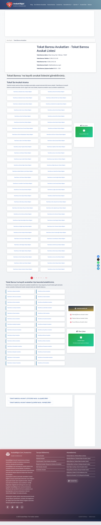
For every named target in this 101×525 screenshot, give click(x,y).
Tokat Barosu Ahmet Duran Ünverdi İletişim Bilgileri (22, 129)
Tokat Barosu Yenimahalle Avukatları (45, 361)
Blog (31, 5)
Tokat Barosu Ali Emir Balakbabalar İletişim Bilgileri (22, 135)
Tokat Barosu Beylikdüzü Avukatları (45, 306)
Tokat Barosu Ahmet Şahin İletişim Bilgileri (56, 123)
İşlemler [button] (75, 5)
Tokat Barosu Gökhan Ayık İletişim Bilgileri (22, 266)
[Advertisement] (49, 23)
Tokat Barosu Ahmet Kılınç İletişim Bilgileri (22, 123)
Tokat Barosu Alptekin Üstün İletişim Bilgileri (56, 148)
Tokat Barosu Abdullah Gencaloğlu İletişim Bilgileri (56, 104)
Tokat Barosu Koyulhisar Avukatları (45, 333)
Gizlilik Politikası (83, 520)
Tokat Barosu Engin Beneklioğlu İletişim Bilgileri (22, 223)
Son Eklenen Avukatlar (40, 5)
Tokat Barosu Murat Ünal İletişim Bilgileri (56, 91)
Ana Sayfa (9, 40)
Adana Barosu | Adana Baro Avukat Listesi (78, 465)
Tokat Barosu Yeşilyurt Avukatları (14, 366)
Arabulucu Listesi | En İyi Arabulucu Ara (77, 476)
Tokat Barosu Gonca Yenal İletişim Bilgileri (56, 260)
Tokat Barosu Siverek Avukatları (44, 355)
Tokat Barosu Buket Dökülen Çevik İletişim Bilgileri (22, 173)
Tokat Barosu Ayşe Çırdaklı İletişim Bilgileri (22, 160)
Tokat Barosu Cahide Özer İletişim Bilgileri (56, 173)
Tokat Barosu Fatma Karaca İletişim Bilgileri (56, 254)
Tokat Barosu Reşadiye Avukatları (14, 355)
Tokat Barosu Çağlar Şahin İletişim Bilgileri (56, 191)
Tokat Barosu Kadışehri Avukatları (45, 328)
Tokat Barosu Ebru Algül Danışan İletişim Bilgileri (56, 210)
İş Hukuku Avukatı (41, 473)
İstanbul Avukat (40, 462)
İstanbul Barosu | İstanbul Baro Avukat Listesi (79, 462)
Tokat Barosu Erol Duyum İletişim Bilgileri (22, 241)
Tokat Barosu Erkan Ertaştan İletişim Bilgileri (23, 235)
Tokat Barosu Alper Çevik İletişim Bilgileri (22, 141)
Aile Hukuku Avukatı (41, 470)
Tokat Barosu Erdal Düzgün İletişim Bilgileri (56, 223)
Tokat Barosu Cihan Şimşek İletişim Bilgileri (22, 191)
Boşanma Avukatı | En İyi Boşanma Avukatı (78, 479)
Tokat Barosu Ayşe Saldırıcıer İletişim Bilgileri (56, 160)
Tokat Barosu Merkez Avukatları (13, 344)
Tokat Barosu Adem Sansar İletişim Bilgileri (22, 110)
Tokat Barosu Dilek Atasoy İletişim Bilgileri (22, 204)
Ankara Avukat (40, 459)
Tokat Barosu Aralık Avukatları (44, 300)
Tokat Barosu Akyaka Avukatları (13, 295)
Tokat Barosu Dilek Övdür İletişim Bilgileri (56, 198)
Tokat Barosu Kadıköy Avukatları (14, 328)
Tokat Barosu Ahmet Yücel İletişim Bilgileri (56, 110)
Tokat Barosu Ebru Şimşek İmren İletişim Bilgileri (56, 204)
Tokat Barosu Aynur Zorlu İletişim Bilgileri (56, 154)
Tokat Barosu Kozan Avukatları (13, 339)
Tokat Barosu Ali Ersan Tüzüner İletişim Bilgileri (56, 135)
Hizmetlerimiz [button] (67, 5)
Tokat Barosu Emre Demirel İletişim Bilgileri (56, 216)
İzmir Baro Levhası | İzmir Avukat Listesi (77, 470)
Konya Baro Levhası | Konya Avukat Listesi (78, 473)
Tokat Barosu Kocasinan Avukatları (14, 333)
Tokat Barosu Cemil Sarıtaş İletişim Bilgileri (56, 185)
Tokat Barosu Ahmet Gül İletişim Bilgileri (22, 116)
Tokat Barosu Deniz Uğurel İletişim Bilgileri (22, 198)
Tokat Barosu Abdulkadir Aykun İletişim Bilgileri (22, 98)
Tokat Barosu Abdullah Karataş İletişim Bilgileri (22, 104)
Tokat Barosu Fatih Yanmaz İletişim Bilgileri (56, 248)
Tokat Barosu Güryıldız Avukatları (44, 322)
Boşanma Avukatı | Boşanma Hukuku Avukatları (49, 468)
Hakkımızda (92, 520)
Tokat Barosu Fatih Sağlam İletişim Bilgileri (22, 254)
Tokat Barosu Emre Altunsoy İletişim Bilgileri (23, 216)
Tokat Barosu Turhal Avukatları (13, 361)
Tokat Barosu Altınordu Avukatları (14, 300)
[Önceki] (43, 281)
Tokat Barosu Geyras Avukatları (13, 322)
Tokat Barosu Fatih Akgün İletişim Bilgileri (22, 248)
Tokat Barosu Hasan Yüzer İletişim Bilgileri (56, 273)
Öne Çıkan (84, 125)
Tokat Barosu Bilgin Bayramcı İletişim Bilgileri (56, 166)
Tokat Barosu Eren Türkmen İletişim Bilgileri (56, 229)
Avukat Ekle (83, 5)
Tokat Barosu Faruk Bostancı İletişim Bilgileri (56, 241)
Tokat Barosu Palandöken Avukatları (14, 350)
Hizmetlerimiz (71, 456)
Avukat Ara (59, 5)
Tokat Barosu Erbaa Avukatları (13, 317)
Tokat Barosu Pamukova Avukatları (45, 350)
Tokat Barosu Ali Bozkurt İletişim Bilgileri (56, 129)
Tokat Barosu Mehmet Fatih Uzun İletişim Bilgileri (56, 98)
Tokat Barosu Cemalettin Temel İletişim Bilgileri (22, 185)
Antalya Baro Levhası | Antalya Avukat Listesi (78, 468)
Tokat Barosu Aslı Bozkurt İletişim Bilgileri (22, 154)
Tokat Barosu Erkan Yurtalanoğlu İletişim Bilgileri (56, 235)
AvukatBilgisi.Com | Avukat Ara (21, 456)
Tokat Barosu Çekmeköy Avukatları (45, 311)
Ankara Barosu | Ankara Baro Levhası (76, 459)
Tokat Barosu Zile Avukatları (43, 366)
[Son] (46, 281)
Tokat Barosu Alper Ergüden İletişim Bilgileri (22, 148)
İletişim (90, 5)
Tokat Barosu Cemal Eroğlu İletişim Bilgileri (56, 179)
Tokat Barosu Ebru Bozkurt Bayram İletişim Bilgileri (22, 210)
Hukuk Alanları (51, 5)
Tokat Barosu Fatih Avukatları (44, 317)
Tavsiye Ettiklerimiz (42, 456)
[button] (29, 402)
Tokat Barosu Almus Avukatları (44, 295)
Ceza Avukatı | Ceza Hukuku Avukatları (46, 465)
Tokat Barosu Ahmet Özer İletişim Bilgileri (56, 116)
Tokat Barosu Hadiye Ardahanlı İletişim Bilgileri (22, 273)
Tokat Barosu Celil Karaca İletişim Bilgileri (22, 179)
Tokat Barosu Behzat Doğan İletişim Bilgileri (22, 166)
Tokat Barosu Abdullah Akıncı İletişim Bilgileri (22, 91)
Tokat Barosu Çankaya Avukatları (14, 311)
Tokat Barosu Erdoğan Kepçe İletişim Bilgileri (23, 229)
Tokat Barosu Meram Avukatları (44, 339)
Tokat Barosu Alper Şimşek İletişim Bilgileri (56, 141)
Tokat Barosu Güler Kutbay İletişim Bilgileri (56, 266)
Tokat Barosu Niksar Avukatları (44, 344)
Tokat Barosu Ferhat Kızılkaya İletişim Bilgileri (22, 260)
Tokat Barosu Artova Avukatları (13, 306)
